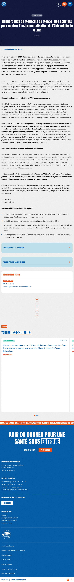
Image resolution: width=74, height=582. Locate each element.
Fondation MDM (6, 564)
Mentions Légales (7, 546)
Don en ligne (5, 560)
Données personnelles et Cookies (13, 550)
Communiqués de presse (13, 49)
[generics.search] (58, 4)
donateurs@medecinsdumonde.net (14, 490)
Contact (4, 515)
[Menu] (70, 4)
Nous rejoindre (6, 555)
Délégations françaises (9, 518)
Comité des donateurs (9, 569)
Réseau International (9, 520)
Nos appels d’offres (8, 574)
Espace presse (6, 523)
